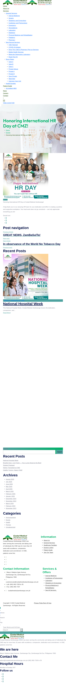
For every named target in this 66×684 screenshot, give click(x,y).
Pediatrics (12, 37)
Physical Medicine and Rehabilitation (20, 35)
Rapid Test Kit (13, 57)
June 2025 (9, 484)
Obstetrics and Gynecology (17, 20)
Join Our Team (48, 552)
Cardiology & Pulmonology (54, 578)
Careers (5, 93)
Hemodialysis (13, 28)
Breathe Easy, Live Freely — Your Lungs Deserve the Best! (22, 463)
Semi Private (13, 76)
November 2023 (11, 508)
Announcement (11, 517)
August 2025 (10, 479)
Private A (11, 71)
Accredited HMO (11, 88)
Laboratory (12, 30)
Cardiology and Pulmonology (18, 23)
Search (5, 449)
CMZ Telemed (13, 45)
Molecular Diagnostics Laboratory (19, 54)
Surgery (11, 18)
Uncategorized (10, 527)
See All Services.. (51, 590)
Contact (5, 96)
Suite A (11, 62)
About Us (6, 8)
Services (6, 11)
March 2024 (10, 503)
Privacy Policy (38, 603)
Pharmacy (12, 40)
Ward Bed (12, 79)
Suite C (11, 66)
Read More (7, 313)
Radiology (12, 33)
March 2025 (10, 491)
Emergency (12, 25)
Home (5, 6)
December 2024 (11, 499)
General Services (11, 13)
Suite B (11, 64)
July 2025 (9, 482)
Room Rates (10, 59)
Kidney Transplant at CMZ (11, 468)
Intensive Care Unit (15, 81)
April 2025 (9, 489)
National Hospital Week (23, 304)
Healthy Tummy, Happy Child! (12, 470)
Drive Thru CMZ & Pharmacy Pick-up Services (24, 50)
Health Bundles (11, 83)
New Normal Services (13, 42)
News (5, 91)
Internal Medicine (14, 16)
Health (8, 522)
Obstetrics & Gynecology (53, 583)
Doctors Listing (48, 547)
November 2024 (11, 501)
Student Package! (9, 465)
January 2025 (10, 496)
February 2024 (10, 506)
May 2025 (9, 486)
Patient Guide (7, 86)
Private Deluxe (13, 69)
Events (8, 133)
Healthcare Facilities (50, 545)
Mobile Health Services (16, 52)
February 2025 (10, 494)
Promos (8, 525)
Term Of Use (47, 603)
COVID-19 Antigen (15, 47)
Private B (12, 74)
